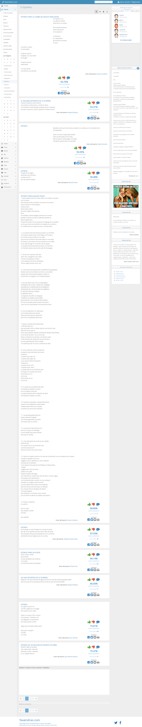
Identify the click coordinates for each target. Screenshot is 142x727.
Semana (127, 11)
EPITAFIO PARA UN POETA (30, 552)
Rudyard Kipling (73, 112)
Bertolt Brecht (73, 182)
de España (7, 88)
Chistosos (6, 26)
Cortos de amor (7, 36)
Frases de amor (120, 278)
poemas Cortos (7, 29)
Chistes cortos (119, 271)
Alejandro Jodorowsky (71, 539)
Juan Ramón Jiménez (71, 656)
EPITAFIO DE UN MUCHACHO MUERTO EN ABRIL (39, 645)
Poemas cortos (119, 273)
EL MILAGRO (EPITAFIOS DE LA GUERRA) (36, 101)
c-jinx (137, 176)
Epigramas (7, 78)
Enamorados (7, 72)
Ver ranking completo (126, 40)
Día (122, 11)
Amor (4, 19)
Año (137, 11)
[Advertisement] (36, 31)
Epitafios (6, 81)
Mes (132, 11)
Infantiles (5, 42)
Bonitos (5, 23)
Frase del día (126, 227)
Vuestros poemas (8, 13)
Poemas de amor (120, 275)
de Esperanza (8, 94)
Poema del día (126, 240)
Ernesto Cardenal (102, 74)
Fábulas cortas (119, 280)
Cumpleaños (6, 39)
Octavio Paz (74, 566)
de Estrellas (7, 97)
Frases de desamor (121, 277)
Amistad (5, 16)
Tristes (5, 52)
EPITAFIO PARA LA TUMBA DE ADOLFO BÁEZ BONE (40, 17)
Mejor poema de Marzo (125, 68)
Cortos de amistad (8, 32)
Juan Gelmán (74, 638)
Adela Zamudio (102, 144)
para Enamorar (8, 75)
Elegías (6, 69)
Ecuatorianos (8, 65)
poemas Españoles (9, 91)
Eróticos (6, 84)
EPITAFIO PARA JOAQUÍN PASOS (33, 196)
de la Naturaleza (7, 49)
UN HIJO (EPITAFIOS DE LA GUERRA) (34, 577)
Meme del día (126, 181)
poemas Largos (7, 46)
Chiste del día (126, 212)
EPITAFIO (24, 126)
